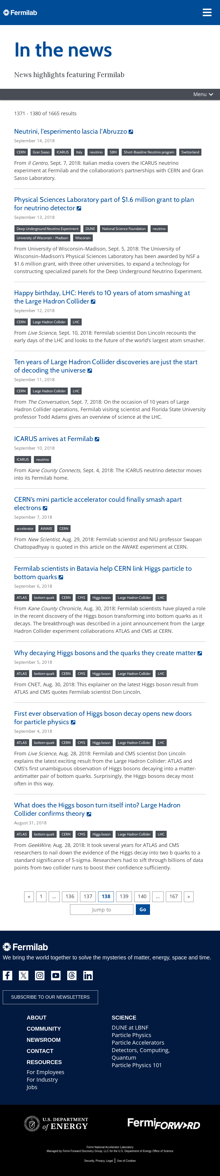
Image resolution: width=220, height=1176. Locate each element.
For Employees (45, 1072)
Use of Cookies (126, 1160)
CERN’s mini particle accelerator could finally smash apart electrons (98, 503)
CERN (21, 152)
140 (142, 896)
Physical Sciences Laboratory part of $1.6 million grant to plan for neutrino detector (104, 203)
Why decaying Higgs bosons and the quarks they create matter (105, 653)
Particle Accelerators (138, 1042)
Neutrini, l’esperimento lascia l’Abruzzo (70, 131)
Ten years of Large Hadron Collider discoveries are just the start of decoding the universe (106, 366)
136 (70, 896)
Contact (40, 1051)
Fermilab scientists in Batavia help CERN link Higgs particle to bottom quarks (103, 572)
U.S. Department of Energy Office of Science (145, 1151)
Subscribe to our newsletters (50, 997)
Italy (79, 152)
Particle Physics (131, 1035)
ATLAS (22, 597)
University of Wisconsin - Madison (42, 238)
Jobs (32, 1087)
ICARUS (63, 152)
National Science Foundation (124, 228)
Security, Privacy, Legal (98, 1160)
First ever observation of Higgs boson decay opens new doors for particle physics (103, 717)
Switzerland (190, 152)
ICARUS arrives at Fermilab (53, 439)
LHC (76, 322)
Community (44, 1029)
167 (173, 896)
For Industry (42, 1079)
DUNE (90, 228)
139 (124, 896)
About (36, 1018)
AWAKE (46, 528)
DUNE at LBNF (130, 1027)
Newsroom (44, 1040)
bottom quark (44, 597)
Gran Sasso (41, 152)
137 (88, 896)
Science (124, 1018)
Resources (44, 1062)
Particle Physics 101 (137, 1065)
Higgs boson (101, 597)
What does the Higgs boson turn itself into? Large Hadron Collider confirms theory (97, 809)
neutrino (96, 152)
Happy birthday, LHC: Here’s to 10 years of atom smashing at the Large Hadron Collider (102, 297)
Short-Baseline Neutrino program (149, 152)
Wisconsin (83, 238)
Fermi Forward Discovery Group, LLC (86, 1151)
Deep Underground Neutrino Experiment (47, 228)
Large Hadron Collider (49, 322)
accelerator (25, 528)
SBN (113, 152)
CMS (81, 597)
